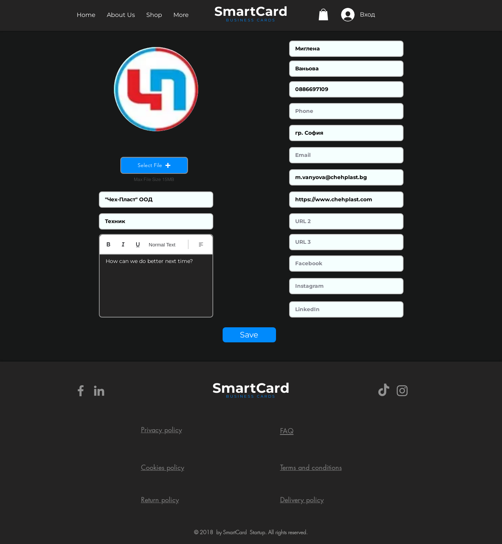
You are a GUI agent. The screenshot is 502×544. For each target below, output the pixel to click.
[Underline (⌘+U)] (137, 244)
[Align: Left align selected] (201, 244)
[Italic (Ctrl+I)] (123, 244)
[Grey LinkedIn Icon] (99, 390)
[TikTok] (383, 390)
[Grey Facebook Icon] (80, 390)
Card (272, 11)
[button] (121, 15)
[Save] (249, 334)
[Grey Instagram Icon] (402, 390)
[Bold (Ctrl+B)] (108, 244)
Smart (234, 388)
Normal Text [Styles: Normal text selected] (162, 245)
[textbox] (156, 283)
